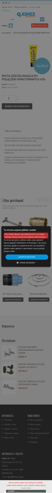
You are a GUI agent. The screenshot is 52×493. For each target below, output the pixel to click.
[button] (26, 262)
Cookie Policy (26, 490)
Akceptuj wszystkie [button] (26, 257)
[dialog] (26, 246)
